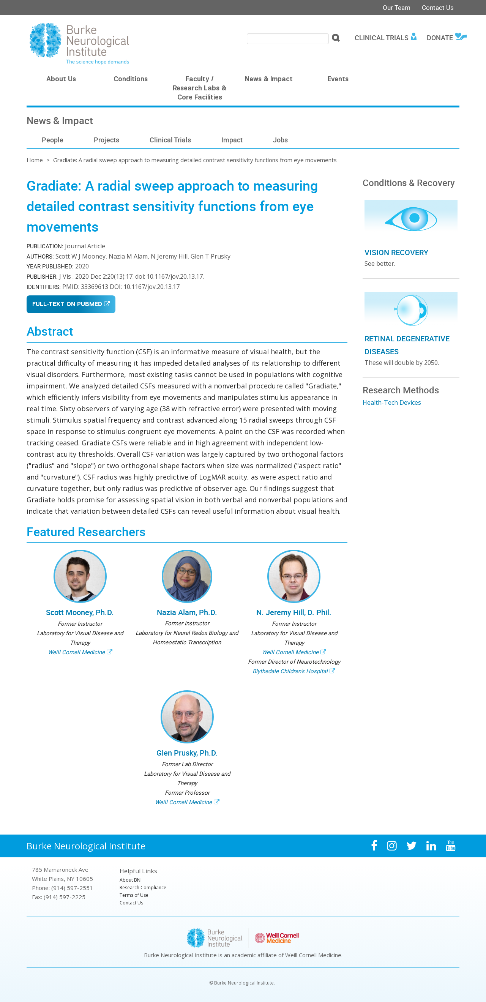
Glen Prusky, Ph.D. (187, 753)
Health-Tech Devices (392, 402)
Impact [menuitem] (232, 139)
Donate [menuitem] (440, 37)
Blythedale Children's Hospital (290, 671)
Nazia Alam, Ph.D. (187, 612)
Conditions (131, 80)
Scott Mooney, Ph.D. (80, 612)
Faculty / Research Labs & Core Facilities (199, 89)
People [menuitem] (52, 139)
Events (338, 80)
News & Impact (269, 80)
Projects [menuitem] (106, 139)
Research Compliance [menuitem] (143, 887)
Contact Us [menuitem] (131, 902)
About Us (61, 80)
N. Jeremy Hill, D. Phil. (293, 612)
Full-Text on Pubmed (67, 305)
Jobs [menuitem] (280, 139)
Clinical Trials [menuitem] (382, 37)
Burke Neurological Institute (86, 845)
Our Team (396, 7)
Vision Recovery (396, 252)
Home (35, 160)
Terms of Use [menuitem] (134, 895)
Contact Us (438, 7)
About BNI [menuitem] (131, 880)
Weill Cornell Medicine (76, 652)
